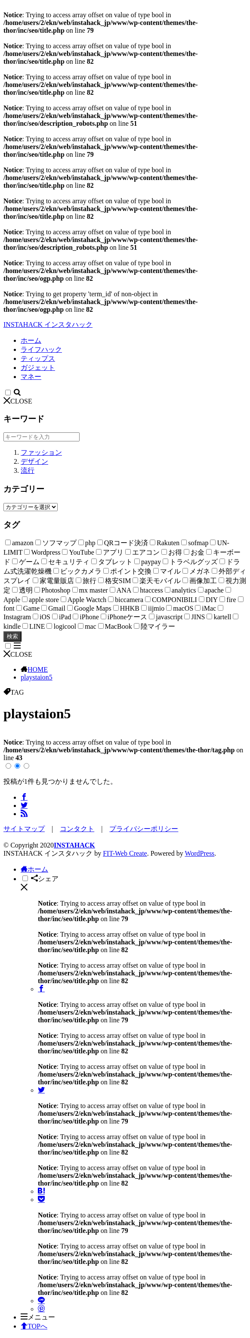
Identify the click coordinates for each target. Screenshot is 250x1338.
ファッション (41, 452)
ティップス (38, 358)
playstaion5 (36, 677)
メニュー (38, 1317)
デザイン (34, 461)
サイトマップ (24, 828)
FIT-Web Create (125, 853)
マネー (31, 376)
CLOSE (17, 401)
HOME (38, 669)
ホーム (31, 340)
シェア (45, 878)
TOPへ (34, 1326)
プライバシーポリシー (143, 828)
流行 (27, 470)
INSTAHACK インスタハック (48, 324)
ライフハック (41, 349)
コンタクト (77, 828)
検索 (12, 636)
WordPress (199, 853)
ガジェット (38, 367)
